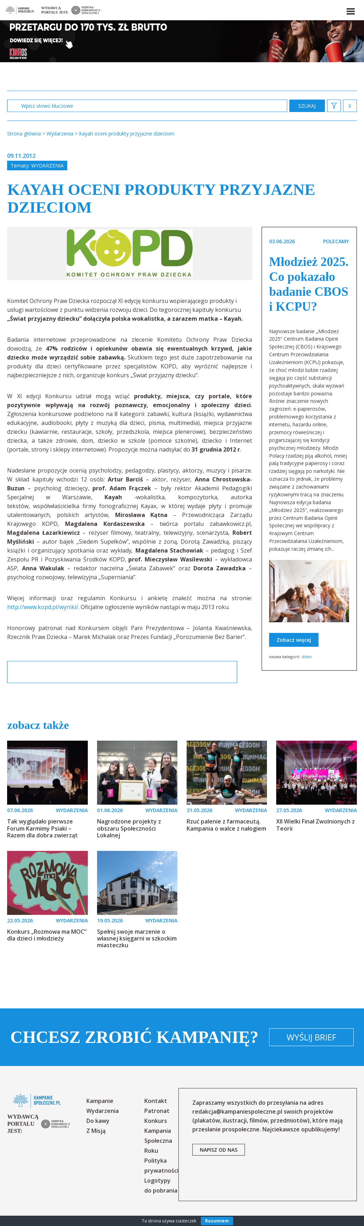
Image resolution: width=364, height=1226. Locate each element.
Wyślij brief (311, 1037)
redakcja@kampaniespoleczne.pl (237, 1111)
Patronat (157, 1111)
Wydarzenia (47, 165)
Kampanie (99, 1101)
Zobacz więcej (294, 639)
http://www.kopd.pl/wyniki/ (42, 607)
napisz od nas (218, 1149)
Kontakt (155, 1101)
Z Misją (96, 1131)
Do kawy (97, 1121)
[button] (350, 10)
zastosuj (307, 106)
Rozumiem (217, 1221)
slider (306, 656)
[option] (129, 253)
